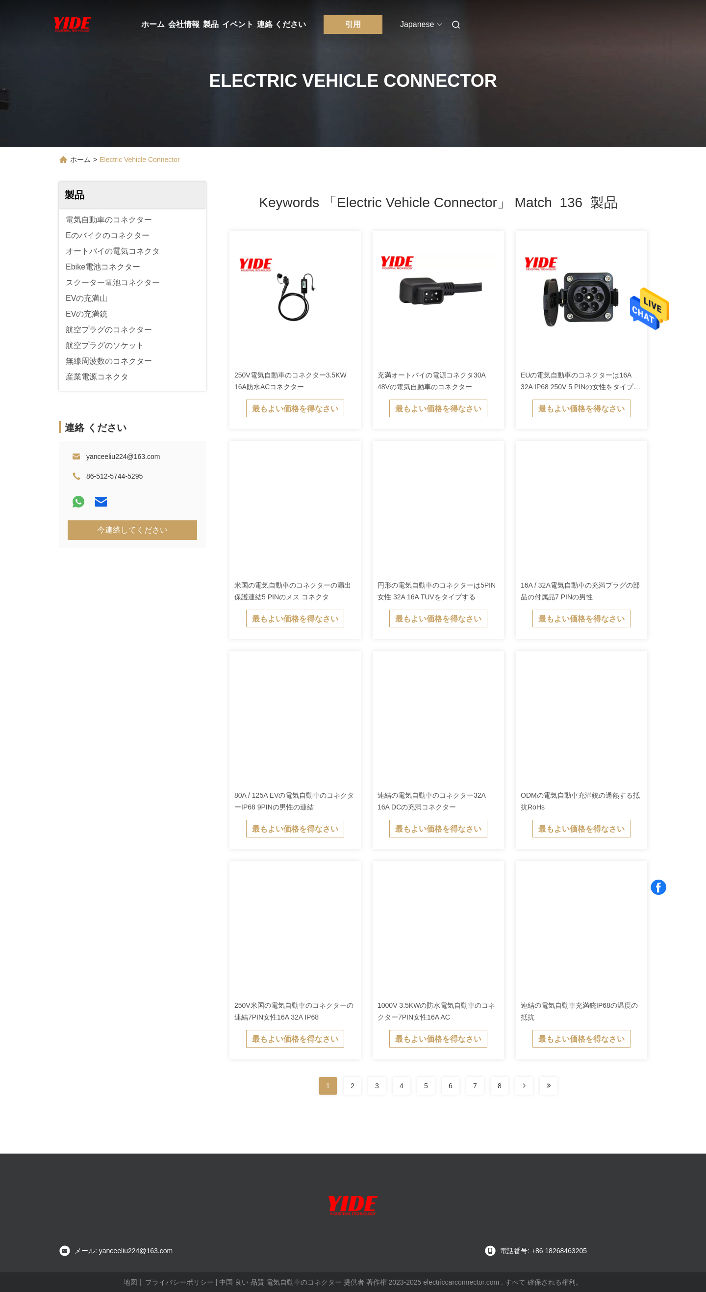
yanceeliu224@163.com (123, 456)
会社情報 (184, 24)
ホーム (153, 24)
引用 (353, 24)
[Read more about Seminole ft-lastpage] (548, 1086)
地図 (130, 1282)
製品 (211, 24)
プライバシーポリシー (179, 1282)
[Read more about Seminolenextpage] (524, 1086)
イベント (237, 24)
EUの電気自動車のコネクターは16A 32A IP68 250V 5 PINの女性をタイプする (580, 387)
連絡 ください (281, 24)
